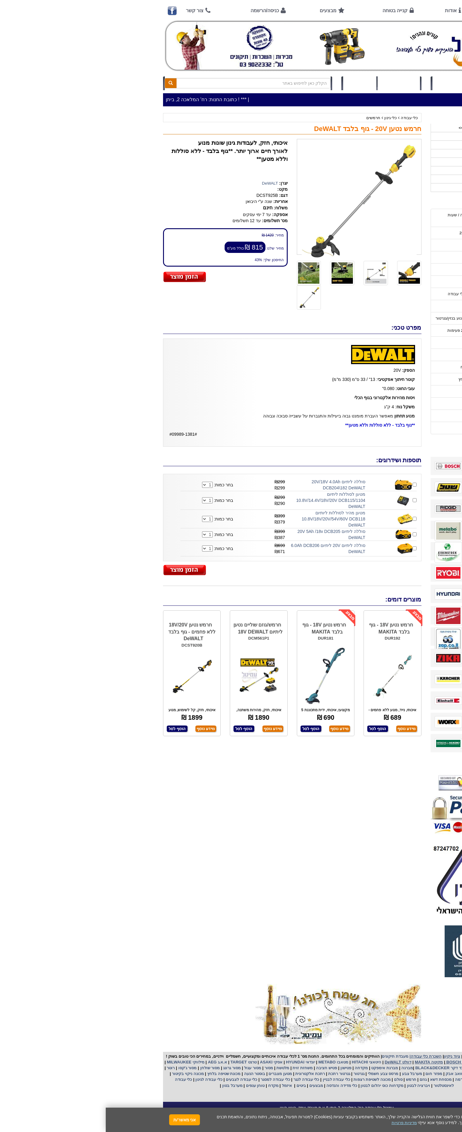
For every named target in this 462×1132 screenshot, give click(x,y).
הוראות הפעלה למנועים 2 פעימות (371, 330)
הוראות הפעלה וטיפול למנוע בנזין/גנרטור (365, 318)
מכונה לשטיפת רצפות (266, 1079)
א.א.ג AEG (111, 1062)
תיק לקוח (253, 83)
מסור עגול (146, 1068)
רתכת (214, 1073)
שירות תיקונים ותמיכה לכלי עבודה (371, 294)
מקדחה (255, 1068)
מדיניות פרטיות (387, 415)
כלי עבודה (303, 117)
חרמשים (268, 117)
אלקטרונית (199, 1073)
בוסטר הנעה (148, 1073)
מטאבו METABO (227, 1062)
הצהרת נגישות (387, 428)
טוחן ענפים (149, 1085)
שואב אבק (348, 1073)
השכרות (395, 162)
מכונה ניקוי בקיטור (81, 1073)
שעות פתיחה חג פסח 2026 (377, 233)
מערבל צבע (305, 1073)
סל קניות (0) (293, 83)
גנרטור (253, 1073)
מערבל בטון (126, 1085)
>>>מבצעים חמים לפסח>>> (377, 128)
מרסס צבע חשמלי (277, 1073)
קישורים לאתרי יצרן (383, 391)
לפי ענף (395, 179)
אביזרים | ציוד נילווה (385, 187)
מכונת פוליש (382, 1079)
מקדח (167, 1085)
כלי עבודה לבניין (230, 1079)
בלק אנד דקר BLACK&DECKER (338, 1068)
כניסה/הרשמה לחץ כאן (350, 83)
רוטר (65, 1068)
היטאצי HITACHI (260, 1062)
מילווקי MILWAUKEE (79, 1062)
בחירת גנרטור (388, 355)
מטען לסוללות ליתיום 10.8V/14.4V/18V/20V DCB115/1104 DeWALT (225, 500)
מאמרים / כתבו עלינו (382, 306)
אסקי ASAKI (165, 1062)
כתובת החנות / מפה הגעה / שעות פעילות (371, 218)
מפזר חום (327, 1073)
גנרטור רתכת (232, 1073)
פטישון (240, 1068)
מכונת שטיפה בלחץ (117, 1073)
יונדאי (204, 1062)
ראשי (391, 10)
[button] (449, 1103)
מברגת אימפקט (278, 1068)
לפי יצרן (395, 170)
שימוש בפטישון (387, 342)
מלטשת (177, 1068)
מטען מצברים (174, 1073)
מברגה (301, 1068)
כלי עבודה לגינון (103, 1079)
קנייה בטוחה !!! (386, 269)
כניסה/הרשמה (159, 10)
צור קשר (89, 10)
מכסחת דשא (334, 1079)
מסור (163, 1068)
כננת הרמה (358, 1079)
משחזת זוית (196, 1068)
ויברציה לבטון (312, 1085)
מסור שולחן (103, 1068)
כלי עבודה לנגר (200, 1079)
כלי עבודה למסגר (169, 1079)
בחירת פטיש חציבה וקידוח (377, 367)
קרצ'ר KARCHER (386, 1068)
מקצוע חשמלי (385, 1073)
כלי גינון (285, 117)
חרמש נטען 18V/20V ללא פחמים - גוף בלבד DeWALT (86, 631)
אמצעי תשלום (388, 245)
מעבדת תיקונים (289, 1056)
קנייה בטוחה (289, 10)
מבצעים (222, 10)
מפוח (366, 1073)
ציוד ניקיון (394, 145)
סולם (292, 1079)
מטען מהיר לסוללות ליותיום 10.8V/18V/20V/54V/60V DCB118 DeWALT (228, 518)
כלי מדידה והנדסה (236, 1085)
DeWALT (164, 183)
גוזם (317, 1079)
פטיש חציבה (220, 1068)
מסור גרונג (125, 1068)
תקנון (395, 403)
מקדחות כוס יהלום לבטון (276, 1085)
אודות (345, 10)
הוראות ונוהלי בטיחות (381, 281)
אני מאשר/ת (79, 1120)
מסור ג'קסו (81, 1068)
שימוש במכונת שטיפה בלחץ (376, 379)
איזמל (181, 1085)
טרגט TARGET (137, 1062)
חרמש (305, 1079)
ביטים (195, 1085)
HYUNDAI (188, 1062)
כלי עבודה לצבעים (135, 1079)
